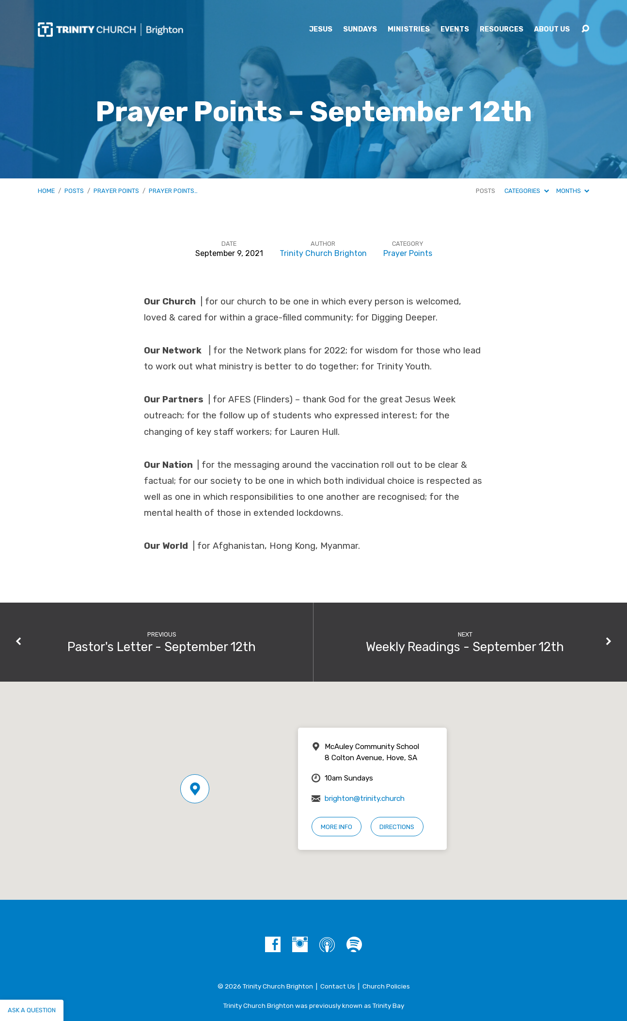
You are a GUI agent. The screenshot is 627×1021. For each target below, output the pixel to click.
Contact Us (337, 986)
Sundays (360, 29)
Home (46, 190)
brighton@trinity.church (365, 798)
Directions (396, 826)
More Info (336, 826)
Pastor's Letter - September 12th (161, 646)
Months (572, 190)
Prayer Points (116, 190)
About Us (552, 29)
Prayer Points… (173, 190)
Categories (526, 190)
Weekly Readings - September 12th (465, 646)
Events (454, 29)
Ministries (409, 29)
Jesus (320, 29)
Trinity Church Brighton (323, 253)
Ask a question (32, 1010)
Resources (501, 29)
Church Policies (386, 986)
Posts (74, 190)
